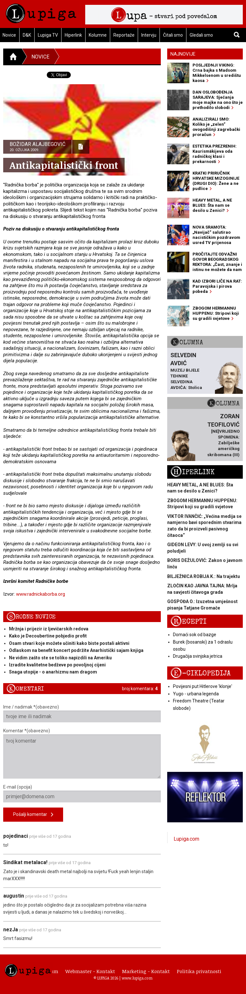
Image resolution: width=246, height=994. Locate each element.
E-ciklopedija (200, 673)
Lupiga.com (186, 839)
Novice (40, 57)
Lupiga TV (48, 35)
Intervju (148, 35)
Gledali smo (201, 35)
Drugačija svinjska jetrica (197, 656)
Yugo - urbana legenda (196, 693)
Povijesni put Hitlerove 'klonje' (202, 686)
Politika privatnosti (199, 971)
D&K (27, 35)
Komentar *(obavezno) (82, 753)
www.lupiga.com (137, 977)
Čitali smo (173, 35)
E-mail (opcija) (82, 793)
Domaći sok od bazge (194, 634)
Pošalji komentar (33, 814)
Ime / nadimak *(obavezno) (82, 713)
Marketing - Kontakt (146, 971)
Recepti (188, 622)
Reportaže (124, 35)
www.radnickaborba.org (40, 594)
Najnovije (182, 54)
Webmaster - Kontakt (90, 971)
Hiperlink (73, 35)
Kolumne (98, 35)
